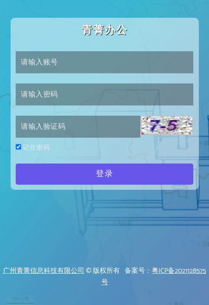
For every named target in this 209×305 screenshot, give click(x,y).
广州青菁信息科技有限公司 (43, 271)
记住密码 (36, 147)
